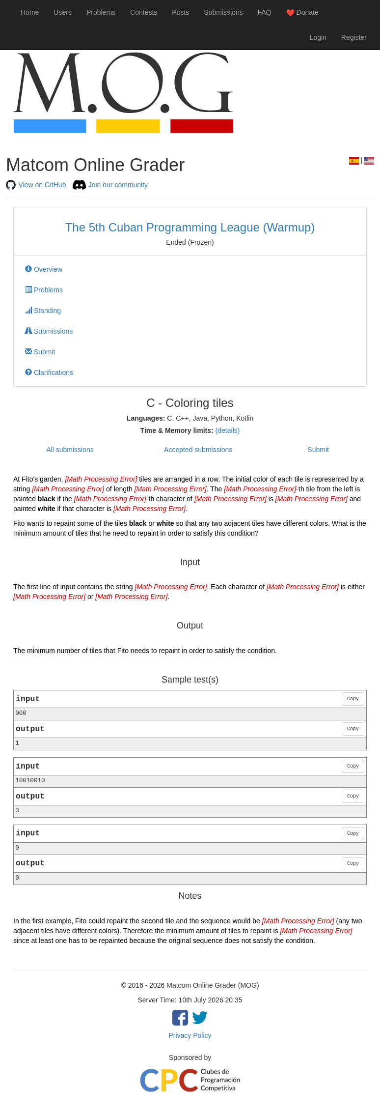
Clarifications (49, 372)
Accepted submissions (198, 450)
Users (63, 12)
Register (354, 37)
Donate (302, 12)
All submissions (69, 450)
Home (30, 12)
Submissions (223, 12)
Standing (43, 310)
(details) (228, 430)
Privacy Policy (189, 1035)
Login (318, 37)
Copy (353, 699)
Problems (100, 12)
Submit (40, 352)
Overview (43, 269)
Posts (180, 12)
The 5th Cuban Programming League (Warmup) (190, 227)
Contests (143, 12)
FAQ (264, 12)
